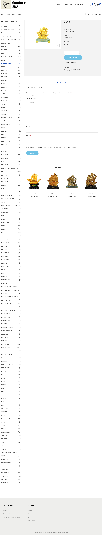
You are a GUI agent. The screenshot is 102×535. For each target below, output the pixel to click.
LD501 (91, 194)
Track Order (31, 521)
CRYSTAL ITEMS (6, 124)
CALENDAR (4, 97)
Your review (30, 102)
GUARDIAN (4, 209)
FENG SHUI (4, 165)
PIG (2, 375)
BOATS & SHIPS (11, 14)
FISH (2, 172)
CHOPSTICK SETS (6, 118)
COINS (3, 121)
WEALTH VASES (6, 466)
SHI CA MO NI (5, 419)
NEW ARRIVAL (5, 344)
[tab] (62, 82)
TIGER (3, 446)
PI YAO (3, 371)
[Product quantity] (72, 53)
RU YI (2, 402)
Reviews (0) (62, 82)
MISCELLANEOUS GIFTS (8, 304)
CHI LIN (3, 114)
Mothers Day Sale (7, 327)
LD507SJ (52, 194)
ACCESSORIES (5, 43)
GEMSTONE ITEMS (6, 195)
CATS (3, 104)
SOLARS (3, 429)
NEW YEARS (4, 351)
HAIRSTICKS (5, 216)
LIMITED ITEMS (5, 280)
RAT (2, 392)
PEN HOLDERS (5, 368)
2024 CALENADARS (7, 36)
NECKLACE (4, 334)
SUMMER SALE (5, 432)
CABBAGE (4, 94)
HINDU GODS (5, 222)
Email (28, 136)
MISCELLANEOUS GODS (8, 307)
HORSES (3, 229)
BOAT (3, 60)
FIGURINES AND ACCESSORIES (10, 168)
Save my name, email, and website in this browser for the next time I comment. (52, 147)
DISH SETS (4, 131)
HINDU (3, 219)
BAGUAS (3, 46)
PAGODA (4, 361)
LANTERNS (4, 277)
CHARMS (4, 111)
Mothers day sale (7, 331)
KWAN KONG (5, 260)
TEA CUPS (4, 436)
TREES (3, 456)
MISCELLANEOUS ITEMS (8, 310)
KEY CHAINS (5, 243)
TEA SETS (4, 442)
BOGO (3, 67)
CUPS (3, 128)
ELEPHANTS (4, 155)
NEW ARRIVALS (5, 348)
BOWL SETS (5, 70)
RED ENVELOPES (6, 395)
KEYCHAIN (4, 246)
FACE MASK (4, 158)
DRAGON (4, 138)
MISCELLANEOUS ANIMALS (9, 287)
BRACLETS (4, 80)
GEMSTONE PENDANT (7, 199)
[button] (70, 62)
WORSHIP (4, 479)
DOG (2, 134)
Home (3, 14)
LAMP (3, 270)
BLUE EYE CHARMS (6, 57)
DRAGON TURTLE (6, 141)
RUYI (2, 405)
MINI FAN (4, 283)
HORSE (3, 226)
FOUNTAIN (4, 178)
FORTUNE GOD (6, 175)
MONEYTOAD (5, 320)
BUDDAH (4, 87)
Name (28, 126)
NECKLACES (5, 337)
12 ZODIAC (4, 26)
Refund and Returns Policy (11, 517)
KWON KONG (5, 266)
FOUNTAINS (4, 182)
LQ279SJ (33, 194)
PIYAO (3, 378)
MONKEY (4, 324)
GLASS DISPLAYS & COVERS (9, 205)
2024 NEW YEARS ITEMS (8, 40)
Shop (29, 517)
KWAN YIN (4, 263)
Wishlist (30, 510)
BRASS (3, 84)
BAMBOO (4, 50)
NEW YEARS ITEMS (6, 354)
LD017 (72, 194)
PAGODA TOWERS (7, 364)
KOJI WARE (4, 256)
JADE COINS (5, 239)
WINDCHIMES (5, 473)
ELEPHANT (4, 151)
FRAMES (3, 185)
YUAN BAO (4, 483)
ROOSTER (4, 398)
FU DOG (3, 192)
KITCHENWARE (5, 253)
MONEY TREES (5, 317)
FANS (2, 161)
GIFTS (3, 202)
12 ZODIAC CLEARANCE (8, 30)
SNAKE (3, 422)
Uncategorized (6, 463)
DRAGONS (4, 145)
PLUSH (3, 381)
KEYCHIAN (4, 249)
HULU (2, 233)
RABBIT (3, 385)
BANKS (3, 53)
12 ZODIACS (5, 33)
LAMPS (3, 273)
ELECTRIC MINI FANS (7, 148)
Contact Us (6, 514)
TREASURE (4, 449)
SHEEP (3, 415)
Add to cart (73, 58)
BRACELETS (4, 77)
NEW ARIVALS (5, 341)
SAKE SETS (4, 408)
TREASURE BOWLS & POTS (9, 452)
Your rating (30, 95)
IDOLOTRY (4, 236)
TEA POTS (4, 439)
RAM (2, 388)
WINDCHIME (5, 469)
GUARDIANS (5, 212)
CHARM (3, 107)
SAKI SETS (4, 412)
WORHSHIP (4, 476)
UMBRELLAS (4, 459)
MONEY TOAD (5, 314)
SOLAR (3, 425)
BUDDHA (4, 90)
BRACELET (4, 74)
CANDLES (4, 101)
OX (2, 358)
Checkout (31, 514)
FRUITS (3, 189)
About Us (6, 510)
